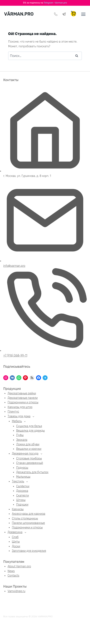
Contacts (13, 575)
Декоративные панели (23, 398)
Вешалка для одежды (30, 430)
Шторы (20, 500)
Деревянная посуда (25, 453)
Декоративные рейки (22, 393)
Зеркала (21, 440)
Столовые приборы (29, 458)
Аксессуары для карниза (28, 514)
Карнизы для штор (20, 407)
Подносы (22, 467)
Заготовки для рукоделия (29, 551)
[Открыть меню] (82, 14)
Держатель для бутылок (32, 472)
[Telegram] (64, 14)
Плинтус (13, 411)
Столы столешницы (25, 518)
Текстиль (18, 481)
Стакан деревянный (29, 463)
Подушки (22, 504)
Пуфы (20, 435)
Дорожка (22, 491)
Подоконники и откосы (23, 402)
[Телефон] (56, 14)
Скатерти (22, 495)
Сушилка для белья (29, 426)
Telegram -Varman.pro (55, 2)
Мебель (17, 421)
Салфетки (22, 486)
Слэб (15, 537)
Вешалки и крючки (28, 449)
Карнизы (18, 509)
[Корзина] (73, 13)
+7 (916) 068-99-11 (15, 355)
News (11, 571)
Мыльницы (23, 476)
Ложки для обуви (27, 444)
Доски (16, 546)
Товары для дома (19, 416)
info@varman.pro (14, 266)
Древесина (15, 532)
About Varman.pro (19, 566)
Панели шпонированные (28, 523)
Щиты (16, 541)
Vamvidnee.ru (16, 591)
